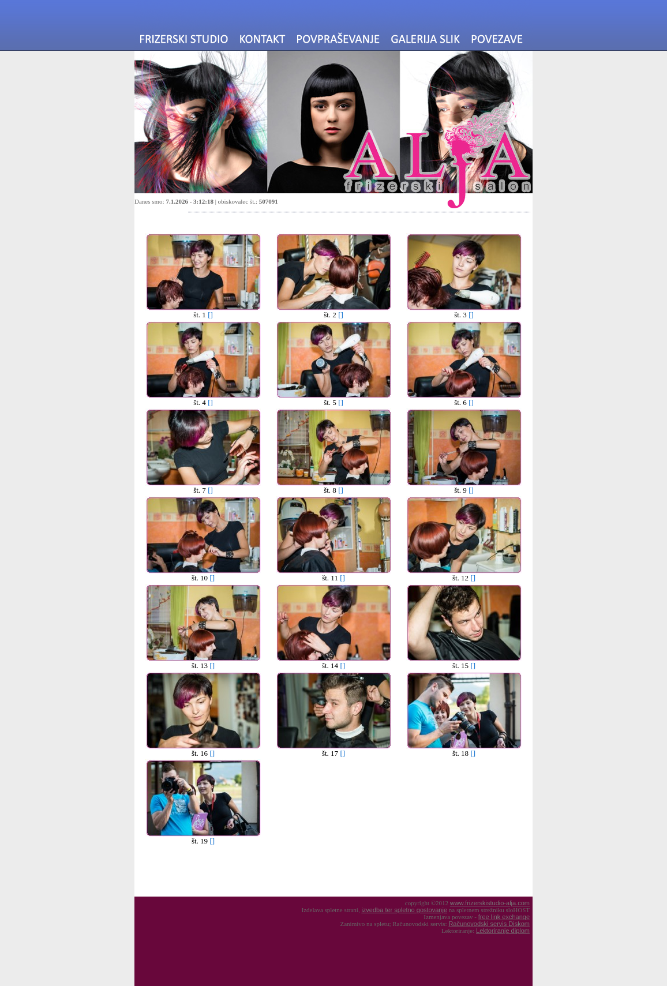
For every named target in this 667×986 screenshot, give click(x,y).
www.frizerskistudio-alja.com (490, 902)
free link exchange (504, 916)
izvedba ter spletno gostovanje (404, 909)
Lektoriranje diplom (503, 930)
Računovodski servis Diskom (489, 923)
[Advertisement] (234, 871)
